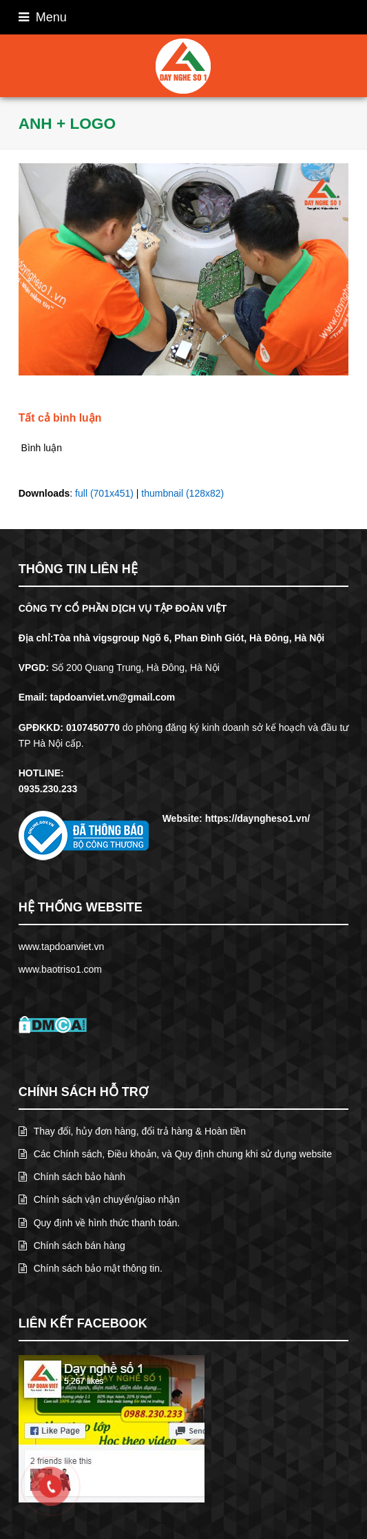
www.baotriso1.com (60, 969)
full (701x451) (104, 493)
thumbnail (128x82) (182, 493)
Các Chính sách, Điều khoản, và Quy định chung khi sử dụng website (175, 1153)
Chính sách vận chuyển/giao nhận (99, 1199)
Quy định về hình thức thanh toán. (99, 1222)
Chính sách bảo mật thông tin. (90, 1268)
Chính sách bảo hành (72, 1176)
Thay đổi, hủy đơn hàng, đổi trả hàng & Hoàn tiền (132, 1131)
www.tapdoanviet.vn (62, 946)
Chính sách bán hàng (72, 1245)
